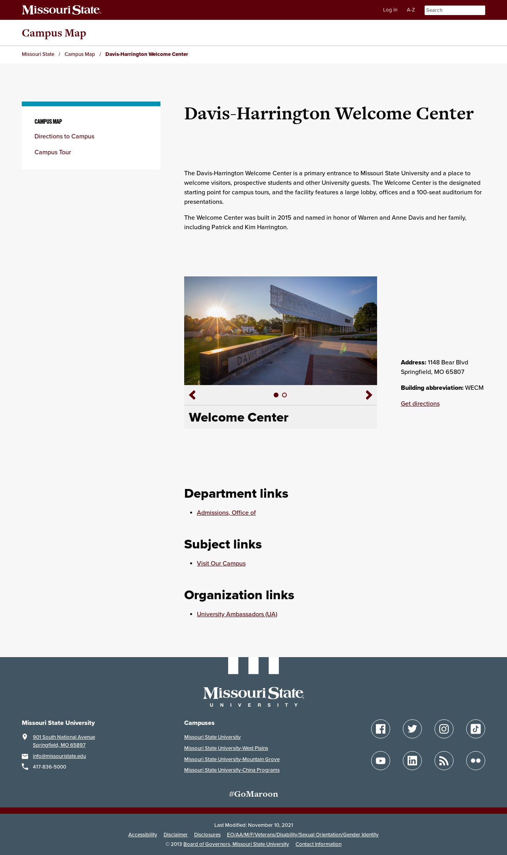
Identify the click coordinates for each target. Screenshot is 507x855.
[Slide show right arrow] (371, 395)
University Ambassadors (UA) (237, 614)
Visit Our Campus (221, 563)
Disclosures (207, 835)
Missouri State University (212, 737)
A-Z (411, 10)
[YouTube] (380, 760)
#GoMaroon (253, 794)
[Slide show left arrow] (189, 395)
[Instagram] (444, 728)
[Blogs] (444, 760)
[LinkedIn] (412, 760)
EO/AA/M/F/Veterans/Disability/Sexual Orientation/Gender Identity (303, 835)
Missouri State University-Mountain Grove (232, 759)
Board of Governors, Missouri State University (236, 844)
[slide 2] (284, 395)
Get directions (420, 404)
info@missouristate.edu (59, 756)
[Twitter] (412, 728)
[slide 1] (276, 395)
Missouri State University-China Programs (232, 770)
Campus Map (54, 32)
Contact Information (318, 844)
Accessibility (142, 835)
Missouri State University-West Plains (226, 748)
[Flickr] (475, 760)
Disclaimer (176, 835)
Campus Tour (52, 152)
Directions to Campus (64, 136)
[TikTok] (475, 728)
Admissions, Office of (226, 513)
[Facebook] (380, 728)
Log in (390, 10)
